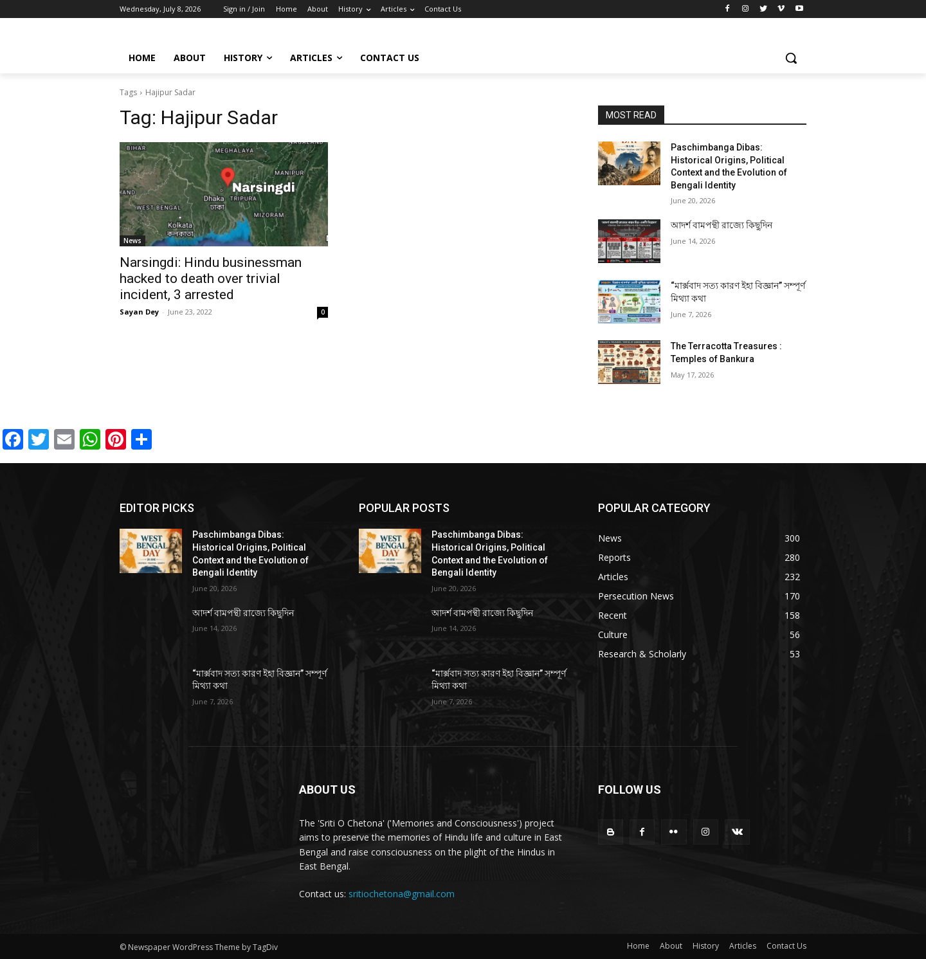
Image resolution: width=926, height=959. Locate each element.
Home (638, 945)
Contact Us (786, 945)
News (132, 240)
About (671, 945)
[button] (791, 57)
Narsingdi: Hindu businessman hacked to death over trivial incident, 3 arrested (211, 278)
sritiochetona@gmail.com (402, 894)
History (706, 945)
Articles (742, 945)
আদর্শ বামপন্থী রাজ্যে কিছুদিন (721, 225)
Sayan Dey (139, 311)
